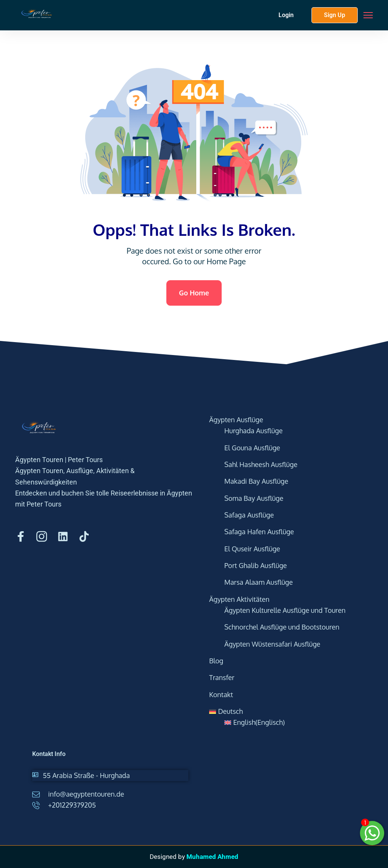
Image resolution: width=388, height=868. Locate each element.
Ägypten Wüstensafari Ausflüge (272, 644)
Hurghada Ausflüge (253, 430)
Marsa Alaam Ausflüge (258, 582)
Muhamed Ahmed (212, 856)
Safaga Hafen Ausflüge (259, 531)
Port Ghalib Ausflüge (255, 565)
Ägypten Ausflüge (236, 419)
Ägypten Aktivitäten (239, 599)
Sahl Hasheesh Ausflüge (260, 464)
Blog (216, 661)
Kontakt (221, 694)
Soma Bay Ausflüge (253, 498)
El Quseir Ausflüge (252, 548)
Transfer (222, 677)
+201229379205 (72, 805)
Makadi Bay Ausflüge (256, 481)
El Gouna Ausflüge (252, 447)
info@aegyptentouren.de (86, 794)
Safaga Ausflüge (249, 515)
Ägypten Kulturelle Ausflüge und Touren (285, 610)
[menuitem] (287, 711)
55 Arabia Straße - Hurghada (86, 775)
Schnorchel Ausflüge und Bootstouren (282, 627)
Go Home (194, 293)
